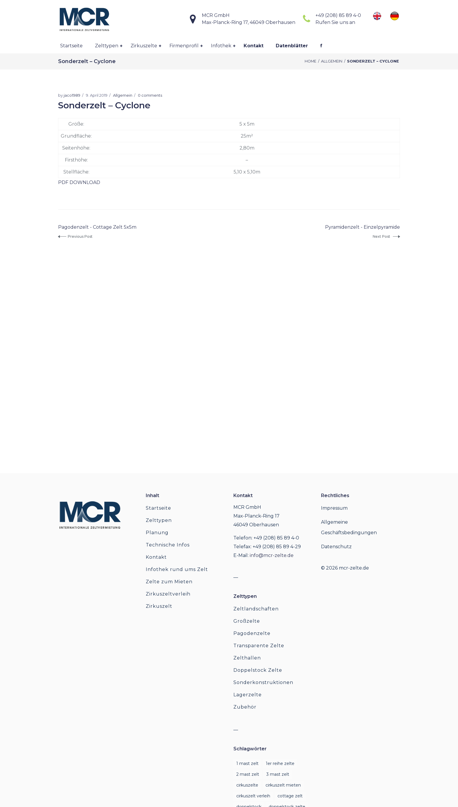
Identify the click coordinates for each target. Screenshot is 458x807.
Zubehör (244, 707)
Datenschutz (336, 546)
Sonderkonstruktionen (263, 682)
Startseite (158, 508)
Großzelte (246, 621)
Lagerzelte (247, 694)
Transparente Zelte (258, 645)
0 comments (150, 95)
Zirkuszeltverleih (168, 594)
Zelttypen (159, 520)
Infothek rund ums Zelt (177, 569)
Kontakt (156, 557)
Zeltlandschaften (256, 609)
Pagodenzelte (251, 633)
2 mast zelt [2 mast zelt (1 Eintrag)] (247, 774)
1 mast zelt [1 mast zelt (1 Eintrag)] (247, 763)
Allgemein (331, 61)
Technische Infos (168, 545)
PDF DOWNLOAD (79, 182)
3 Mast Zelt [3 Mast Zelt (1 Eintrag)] (277, 774)
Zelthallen (247, 658)
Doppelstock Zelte (257, 670)
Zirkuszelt (159, 606)
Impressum (334, 508)
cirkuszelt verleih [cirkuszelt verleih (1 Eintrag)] (253, 796)
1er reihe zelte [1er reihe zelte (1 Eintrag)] (280, 763)
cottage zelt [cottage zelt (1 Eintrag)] (290, 796)
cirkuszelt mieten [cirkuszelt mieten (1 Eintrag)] (283, 785)
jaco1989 (72, 95)
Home (310, 61)
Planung (157, 532)
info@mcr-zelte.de (272, 555)
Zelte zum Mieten (169, 581)
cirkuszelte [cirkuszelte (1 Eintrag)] (247, 785)
